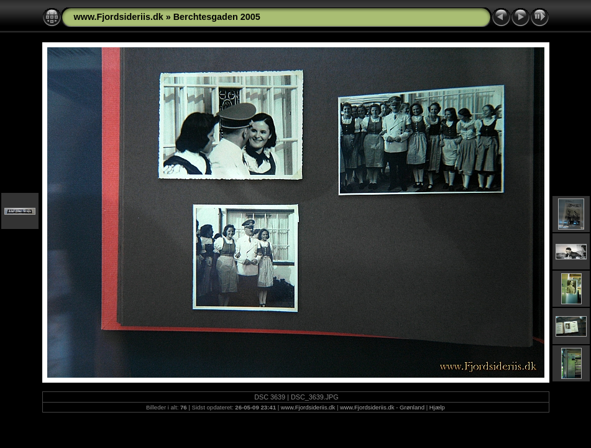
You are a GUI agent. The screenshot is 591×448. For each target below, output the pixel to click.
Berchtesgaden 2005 (216, 17)
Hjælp (437, 407)
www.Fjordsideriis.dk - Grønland (382, 407)
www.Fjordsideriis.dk (118, 17)
